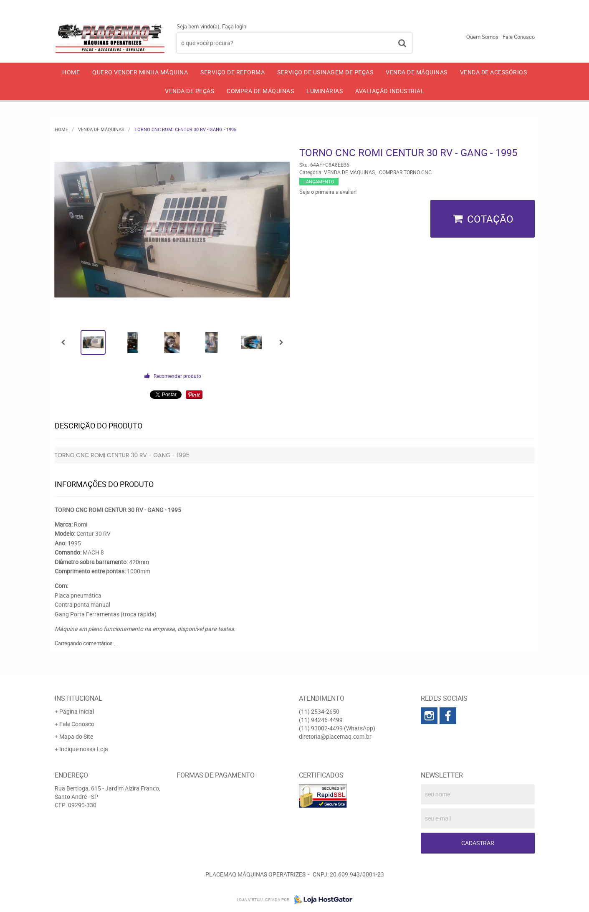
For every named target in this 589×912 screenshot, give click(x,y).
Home (71, 72)
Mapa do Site (76, 736)
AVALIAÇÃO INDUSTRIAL (389, 91)
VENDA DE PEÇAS (189, 91)
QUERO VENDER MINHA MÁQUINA (140, 72)
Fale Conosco (519, 37)
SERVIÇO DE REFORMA (232, 72)
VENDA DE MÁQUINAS (416, 72)
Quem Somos (482, 37)
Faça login (234, 26)
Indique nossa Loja (83, 749)
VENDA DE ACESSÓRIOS (493, 72)
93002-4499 (511, 6)
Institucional (78, 698)
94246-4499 (446, 6)
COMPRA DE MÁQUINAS (260, 91)
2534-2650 (382, 6)
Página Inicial (76, 711)
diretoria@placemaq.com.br (335, 736)
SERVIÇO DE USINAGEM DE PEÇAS (325, 72)
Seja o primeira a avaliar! (327, 191)
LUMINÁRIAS (324, 91)
